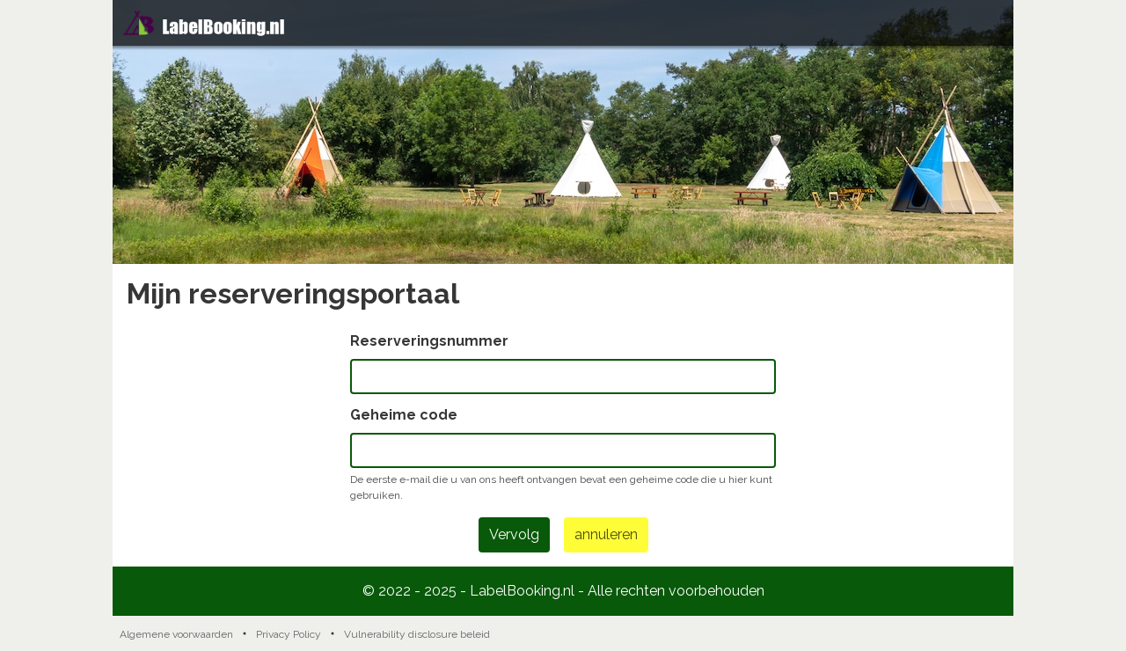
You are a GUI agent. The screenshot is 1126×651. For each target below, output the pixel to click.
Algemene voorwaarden (176, 634)
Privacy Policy (288, 634)
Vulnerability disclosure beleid (417, 634)
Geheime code (403, 414)
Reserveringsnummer (429, 341)
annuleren (606, 534)
